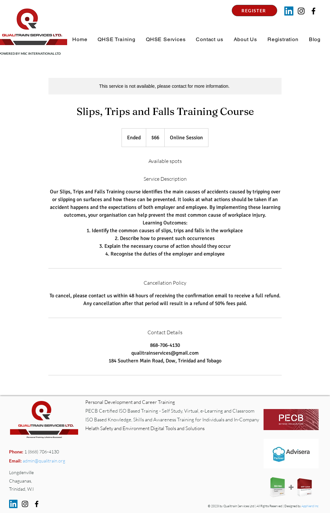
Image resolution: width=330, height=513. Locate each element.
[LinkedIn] (288, 11)
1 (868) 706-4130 (41, 451)
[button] (116, 39)
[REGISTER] (254, 10)
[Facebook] (36, 504)
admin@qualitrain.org (44, 460)
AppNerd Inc (310, 506)
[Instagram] (301, 11)
